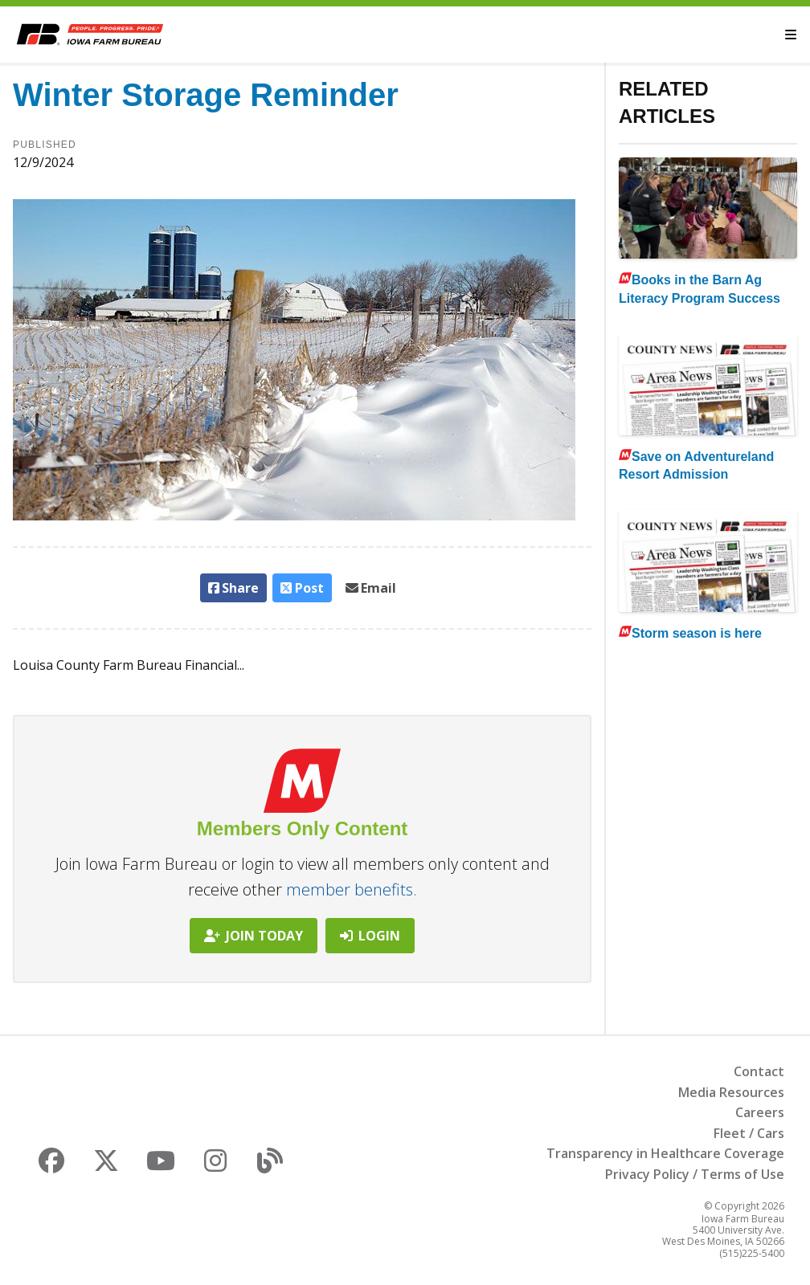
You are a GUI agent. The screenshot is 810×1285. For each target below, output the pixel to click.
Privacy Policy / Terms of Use (694, 1174)
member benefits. (351, 889)
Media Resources (731, 1092)
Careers (759, 1112)
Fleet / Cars (749, 1133)
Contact (759, 1071)
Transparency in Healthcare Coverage (665, 1153)
